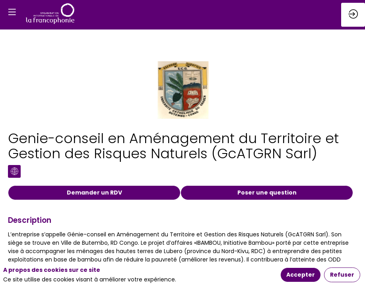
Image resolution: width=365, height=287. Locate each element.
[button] (12, 12)
